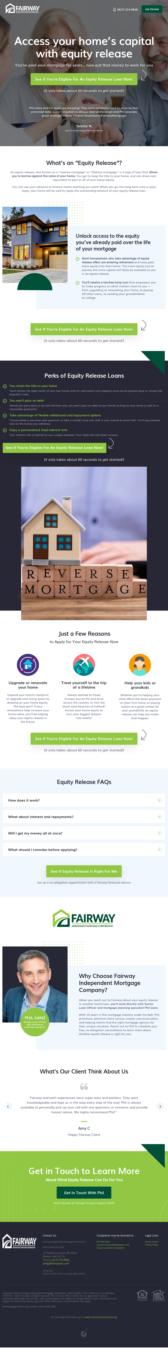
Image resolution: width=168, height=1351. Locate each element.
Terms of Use (151, 1245)
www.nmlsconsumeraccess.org (101, 1320)
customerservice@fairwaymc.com (113, 1248)
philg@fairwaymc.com (56, 1267)
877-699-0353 (103, 1245)
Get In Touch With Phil (84, 1195)
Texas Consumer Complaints (110, 1251)
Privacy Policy (151, 1248)
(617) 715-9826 (125, 9)
